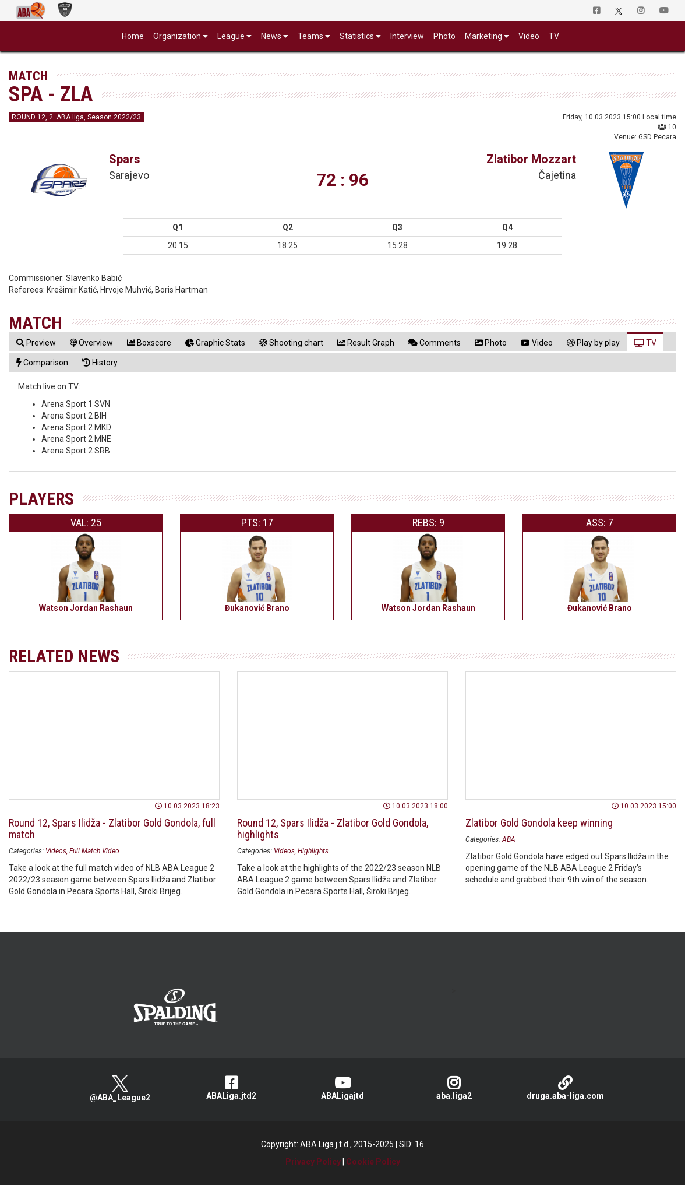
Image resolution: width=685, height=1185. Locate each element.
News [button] (271, 36)
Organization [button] (177, 36)
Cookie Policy (373, 1161)
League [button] (231, 36)
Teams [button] (310, 36)
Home (133, 36)
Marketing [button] (483, 36)
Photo (444, 36)
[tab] (36, 342)
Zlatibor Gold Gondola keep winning (539, 823)
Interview (407, 36)
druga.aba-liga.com (565, 1087)
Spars (124, 159)
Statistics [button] (357, 36)
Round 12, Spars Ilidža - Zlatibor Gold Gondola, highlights (332, 829)
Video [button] (528, 36)
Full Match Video (94, 851)
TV (554, 36)
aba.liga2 (454, 1087)
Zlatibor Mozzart (531, 159)
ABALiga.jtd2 (231, 1087)
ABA (508, 839)
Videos (55, 851)
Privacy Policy (313, 1161)
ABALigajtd (343, 1087)
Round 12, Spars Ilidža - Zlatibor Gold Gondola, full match (112, 829)
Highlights (313, 851)
